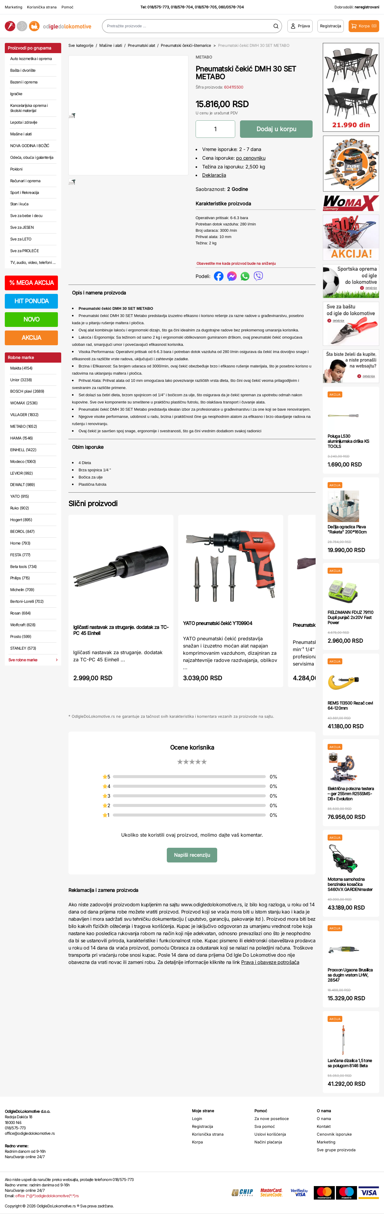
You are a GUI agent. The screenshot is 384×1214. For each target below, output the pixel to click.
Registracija (202, 1126)
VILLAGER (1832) (24, 414)
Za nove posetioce (271, 1118)
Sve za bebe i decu (26, 215)
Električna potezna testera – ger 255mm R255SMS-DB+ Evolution (351, 793)
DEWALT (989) (22, 484)
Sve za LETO (21, 239)
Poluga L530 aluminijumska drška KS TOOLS (348, 441)
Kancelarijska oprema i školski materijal (29, 108)
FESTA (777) (20, 554)
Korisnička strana (42, 7)
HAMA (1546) (21, 438)
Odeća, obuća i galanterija (31, 157)
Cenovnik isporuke (334, 1134)
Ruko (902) (19, 508)
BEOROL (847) (22, 531)
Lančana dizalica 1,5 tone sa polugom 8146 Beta (350, 1063)
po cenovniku (250, 158)
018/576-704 (182, 7)
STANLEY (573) (23, 648)
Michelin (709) (22, 589)
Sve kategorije (80, 45)
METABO (204, 57)
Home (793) (20, 543)
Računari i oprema (25, 180)
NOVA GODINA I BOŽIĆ (30, 145)
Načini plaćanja (268, 1142)
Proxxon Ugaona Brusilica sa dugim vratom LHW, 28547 (350, 975)
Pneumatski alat (141, 45)
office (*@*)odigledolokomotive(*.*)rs (47, 1195)
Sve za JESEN (22, 227)
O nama (324, 1118)
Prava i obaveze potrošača (270, 962)
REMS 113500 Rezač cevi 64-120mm (350, 705)
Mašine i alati (21, 133)
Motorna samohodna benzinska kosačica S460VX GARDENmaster (350, 884)
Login (197, 1118)
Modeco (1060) (23, 461)
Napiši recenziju (192, 855)
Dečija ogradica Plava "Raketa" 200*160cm (347, 529)
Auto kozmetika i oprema (31, 58)
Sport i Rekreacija (24, 192)
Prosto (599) (20, 636)
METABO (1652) (23, 426)
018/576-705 (206, 7)
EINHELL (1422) (23, 449)
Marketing (13, 7)
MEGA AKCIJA (31, 282)
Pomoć (68, 7)
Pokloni (16, 169)
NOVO (31, 319)
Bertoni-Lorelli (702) (27, 601)
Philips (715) (20, 577)
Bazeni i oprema (23, 82)
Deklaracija (214, 175)
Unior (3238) (21, 379)
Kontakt (324, 1126)
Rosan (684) (20, 613)
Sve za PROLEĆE (24, 250)
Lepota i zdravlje (23, 122)
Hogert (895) (21, 519)
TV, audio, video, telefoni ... (33, 262)
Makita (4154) (21, 368)
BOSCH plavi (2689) (27, 391)
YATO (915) (19, 496)
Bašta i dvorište (23, 70)
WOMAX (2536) (24, 402)
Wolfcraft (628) (22, 624)
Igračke (16, 93)
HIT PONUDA (31, 301)
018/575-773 (158, 7)
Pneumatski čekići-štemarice (186, 45)
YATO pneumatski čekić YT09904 (217, 623)
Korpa (197, 1142)
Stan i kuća (19, 203)
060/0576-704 (231, 7)
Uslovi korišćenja (270, 1134)
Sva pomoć (264, 1126)
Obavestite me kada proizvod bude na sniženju (236, 263)
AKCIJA (31, 337)
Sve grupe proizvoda (336, 1149)
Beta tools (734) (23, 566)
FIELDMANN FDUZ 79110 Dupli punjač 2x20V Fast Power (350, 617)
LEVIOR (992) (21, 473)
